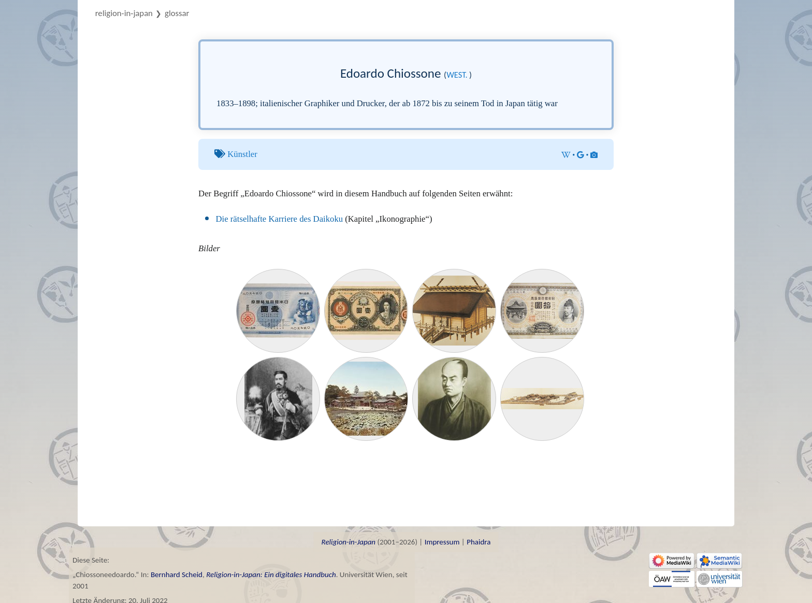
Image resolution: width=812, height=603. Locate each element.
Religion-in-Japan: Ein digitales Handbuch (271, 574)
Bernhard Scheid (176, 574)
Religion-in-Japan (124, 13)
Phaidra (478, 542)
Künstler (242, 154)
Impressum (442, 542)
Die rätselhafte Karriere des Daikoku (279, 219)
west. (457, 74)
